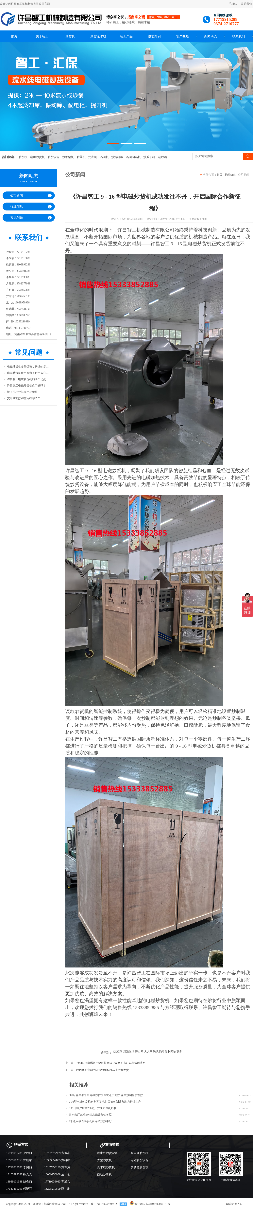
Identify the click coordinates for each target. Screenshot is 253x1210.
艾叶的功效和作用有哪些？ (23, 398)
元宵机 (92, 157)
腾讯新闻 (158, 1051)
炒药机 (81, 157)
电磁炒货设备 (139, 1160)
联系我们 (246, 3)
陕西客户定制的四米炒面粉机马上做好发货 (102, 1070)
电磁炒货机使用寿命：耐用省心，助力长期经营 (29, 372)
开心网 (139, 1051)
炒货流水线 (98, 36)
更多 (179, 1051)
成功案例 (154, 36)
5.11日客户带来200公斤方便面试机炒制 (92, 1108)
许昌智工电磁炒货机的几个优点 (26, 379)
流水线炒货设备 (107, 1153)
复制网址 (170, 1051)
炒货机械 (117, 157)
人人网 (148, 1051)
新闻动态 (210, 36)
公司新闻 (16, 195)
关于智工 (42, 36)
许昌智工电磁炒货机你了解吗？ (26, 385)
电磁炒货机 (37, 157)
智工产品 (126, 36)
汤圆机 (104, 157)
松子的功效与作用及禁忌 (22, 391)
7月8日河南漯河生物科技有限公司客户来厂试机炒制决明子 (112, 1062)
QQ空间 (118, 1051)
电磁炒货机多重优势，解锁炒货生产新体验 (29, 366)
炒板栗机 (68, 157)
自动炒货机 (104, 1174)
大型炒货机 (104, 1160)
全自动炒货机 (139, 1153)
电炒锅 (162, 157)
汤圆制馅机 (133, 157)
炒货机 (70, 36)
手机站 (233, 3)
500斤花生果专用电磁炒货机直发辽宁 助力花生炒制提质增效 (106, 1095)
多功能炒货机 (139, 1167)
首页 (14, 36)
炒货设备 (53, 157)
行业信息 (16, 206)
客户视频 (182, 36)
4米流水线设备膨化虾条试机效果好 (90, 1121)
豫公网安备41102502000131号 (150, 1203)
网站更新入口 (234, 1203)
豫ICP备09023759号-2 (104, 1203)
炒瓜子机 (149, 157)
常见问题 (16, 217)
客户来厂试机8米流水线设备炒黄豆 (90, 1114)
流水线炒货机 (106, 1167)
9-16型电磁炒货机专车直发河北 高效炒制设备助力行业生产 (105, 1101)
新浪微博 (128, 1051)
